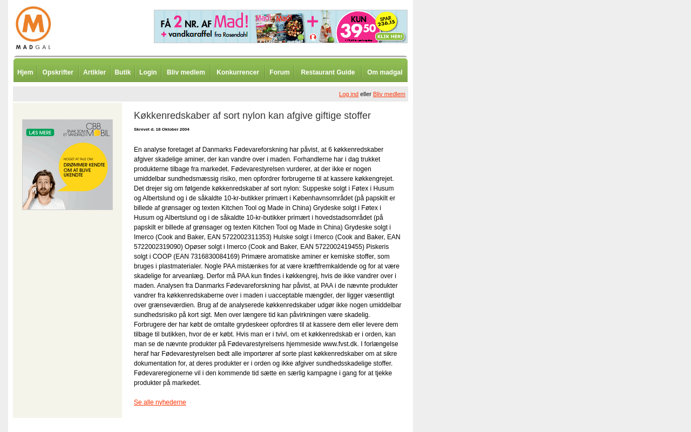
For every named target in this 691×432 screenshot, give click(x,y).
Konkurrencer (237, 72)
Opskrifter (58, 72)
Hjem (25, 72)
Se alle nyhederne (160, 402)
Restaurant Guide (328, 72)
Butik (122, 72)
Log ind (348, 94)
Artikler (94, 72)
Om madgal (384, 72)
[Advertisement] (469, 267)
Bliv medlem (186, 72)
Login (148, 72)
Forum (279, 72)
